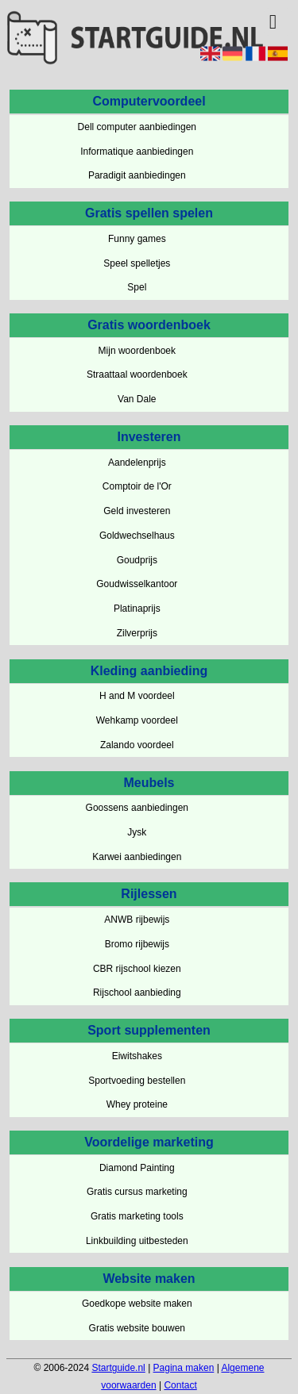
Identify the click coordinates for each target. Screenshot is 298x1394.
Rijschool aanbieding (137, 992)
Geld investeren (136, 511)
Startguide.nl (118, 1367)
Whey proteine (137, 1104)
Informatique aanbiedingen (136, 151)
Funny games (137, 238)
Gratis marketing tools (137, 1216)
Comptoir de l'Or (137, 486)
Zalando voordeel (137, 745)
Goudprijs (137, 560)
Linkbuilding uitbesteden (137, 1240)
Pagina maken (184, 1367)
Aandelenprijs (137, 462)
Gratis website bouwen (137, 1328)
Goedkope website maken (137, 1303)
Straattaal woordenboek (137, 374)
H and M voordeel (137, 695)
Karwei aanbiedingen (136, 856)
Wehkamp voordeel (137, 720)
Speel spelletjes (136, 263)
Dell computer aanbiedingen (137, 126)
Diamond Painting (137, 1167)
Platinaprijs (137, 608)
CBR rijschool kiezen (137, 968)
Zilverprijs (137, 633)
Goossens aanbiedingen (137, 807)
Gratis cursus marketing (137, 1191)
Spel (136, 287)
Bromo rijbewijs (137, 944)
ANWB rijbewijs (136, 919)
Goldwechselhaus (137, 535)
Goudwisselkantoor (136, 583)
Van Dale (137, 399)
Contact (180, 1385)
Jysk (136, 832)
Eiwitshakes (137, 1056)
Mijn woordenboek (137, 350)
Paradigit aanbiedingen (137, 175)
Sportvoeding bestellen (136, 1080)
